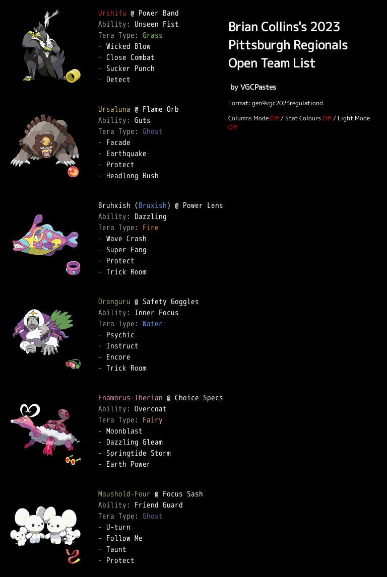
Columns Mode (248, 118)
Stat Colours (303, 118)
